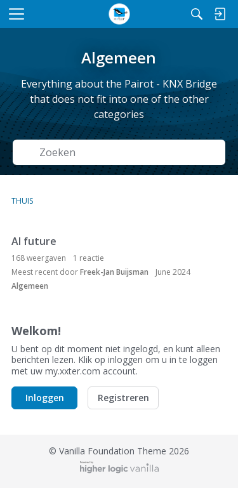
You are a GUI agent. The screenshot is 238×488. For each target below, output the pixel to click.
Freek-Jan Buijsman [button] (114, 272)
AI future (33, 241)
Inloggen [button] (44, 398)
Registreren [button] (123, 398)
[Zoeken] (196, 14)
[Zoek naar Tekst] (128, 152)
